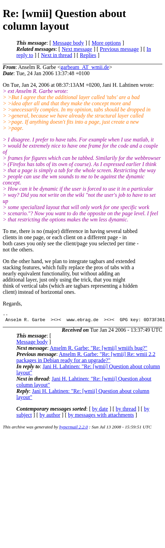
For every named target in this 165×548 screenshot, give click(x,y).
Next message (77, 49)
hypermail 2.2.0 (73, 428)
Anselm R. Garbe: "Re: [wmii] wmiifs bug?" (98, 350)
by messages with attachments (101, 417)
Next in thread (56, 55)
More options (106, 43)
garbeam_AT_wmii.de (84, 67)
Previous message (119, 49)
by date (100, 411)
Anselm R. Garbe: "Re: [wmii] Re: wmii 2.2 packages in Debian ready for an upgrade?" (85, 359)
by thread (126, 411)
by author (50, 417)
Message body (68, 43)
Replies (88, 55)
